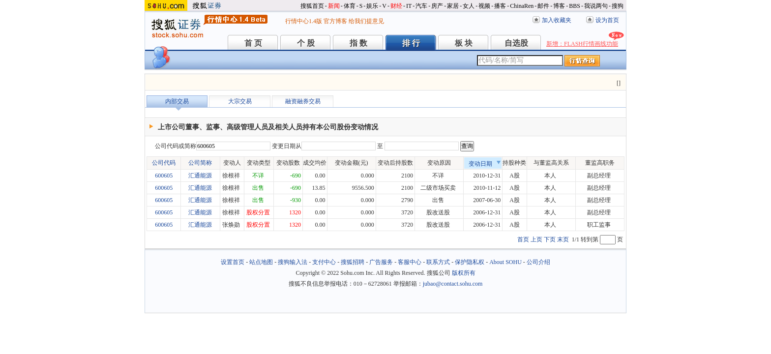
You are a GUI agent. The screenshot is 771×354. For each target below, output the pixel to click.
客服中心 (409, 262)
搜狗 (617, 5)
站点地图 (261, 262)
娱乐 (372, 5)
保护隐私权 (469, 262)
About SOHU (505, 262)
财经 (396, 5)
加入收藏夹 (556, 20)
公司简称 (200, 162)
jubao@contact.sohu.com (453, 283)
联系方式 (438, 262)
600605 (164, 175)
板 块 (464, 43)
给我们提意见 (366, 21)
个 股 (306, 43)
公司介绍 (538, 262)
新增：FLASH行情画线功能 (582, 43)
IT (409, 5)
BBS (574, 5)
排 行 (411, 43)
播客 (500, 5)
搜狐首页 (312, 5)
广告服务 (381, 262)
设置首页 (232, 262)
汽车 (421, 5)
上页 (536, 239)
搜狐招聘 (352, 262)
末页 (563, 239)
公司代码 (164, 162)
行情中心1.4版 (303, 21)
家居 (453, 5)
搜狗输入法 (292, 262)
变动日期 (485, 163)
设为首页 (607, 20)
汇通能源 (200, 175)
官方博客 (335, 21)
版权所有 (463, 272)
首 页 (253, 43)
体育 (350, 5)
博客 (559, 5)
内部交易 (177, 101)
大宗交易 (240, 101)
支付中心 (324, 262)
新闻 (334, 5)
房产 (437, 5)
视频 (484, 5)
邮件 (543, 5)
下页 (550, 239)
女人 (468, 5)
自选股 (516, 43)
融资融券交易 (303, 101)
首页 (523, 239)
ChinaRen (522, 5)
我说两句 (596, 5)
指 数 (358, 43)
